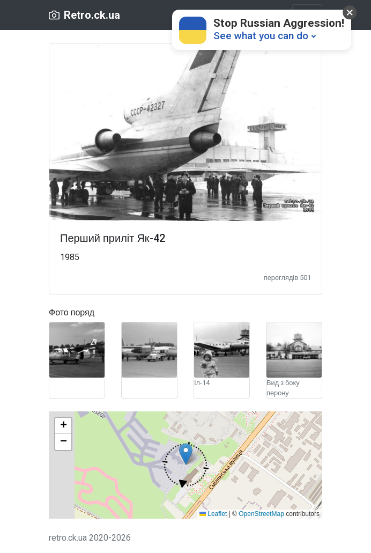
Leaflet (213, 514)
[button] (185, 465)
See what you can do (260, 36)
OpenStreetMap (261, 514)
